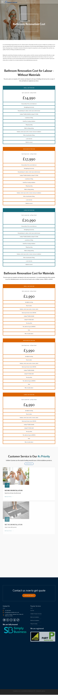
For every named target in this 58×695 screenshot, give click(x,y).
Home (29, 20)
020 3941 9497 (8, 610)
